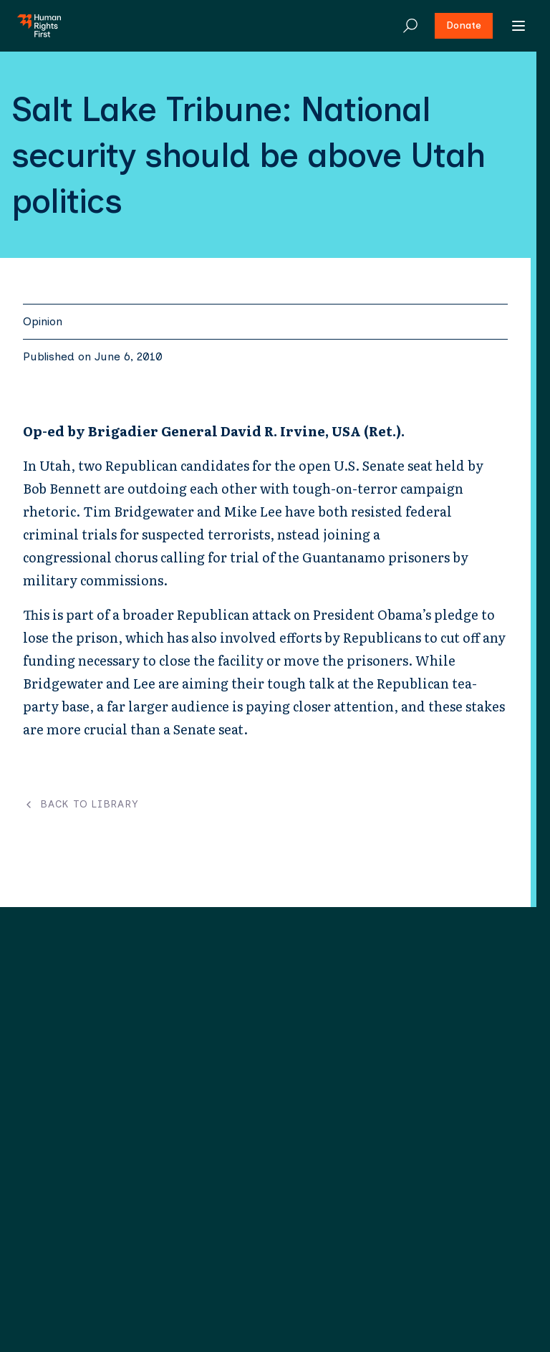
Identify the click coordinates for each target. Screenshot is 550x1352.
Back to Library (80, 804)
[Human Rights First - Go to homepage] (39, 25)
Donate (463, 25)
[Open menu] (518, 25)
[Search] (410, 26)
